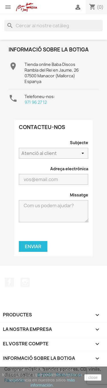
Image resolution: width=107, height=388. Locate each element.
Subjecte (79, 142)
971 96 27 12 (36, 102)
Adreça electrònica (69, 168)
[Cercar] (53, 25)
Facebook (9, 282)
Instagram (25, 282)
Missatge (79, 195)
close (93, 377)
